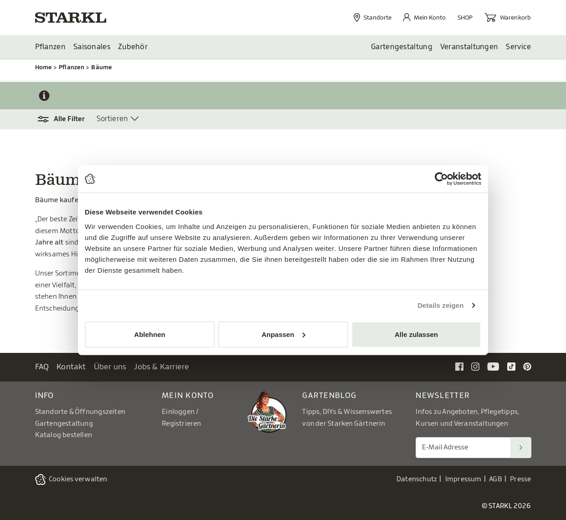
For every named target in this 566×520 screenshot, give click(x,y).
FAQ (42, 366)
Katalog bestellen (64, 435)
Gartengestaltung (401, 47)
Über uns (110, 366)
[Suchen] (520, 447)
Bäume (101, 67)
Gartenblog (329, 395)
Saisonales (91, 47)
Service (518, 47)
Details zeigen (440, 305)
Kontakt (71, 366)
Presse (520, 479)
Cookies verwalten (78, 479)
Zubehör (133, 47)
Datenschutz (416, 479)
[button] (66, 119)
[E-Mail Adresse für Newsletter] (463, 447)
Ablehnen (149, 334)
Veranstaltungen (469, 47)
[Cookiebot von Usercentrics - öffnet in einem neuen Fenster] (441, 179)
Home (43, 67)
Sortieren (112, 119)
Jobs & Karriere (161, 366)
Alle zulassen (416, 334)
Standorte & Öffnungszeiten (80, 412)
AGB (495, 479)
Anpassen (283, 334)
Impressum (463, 479)
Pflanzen (50, 47)
